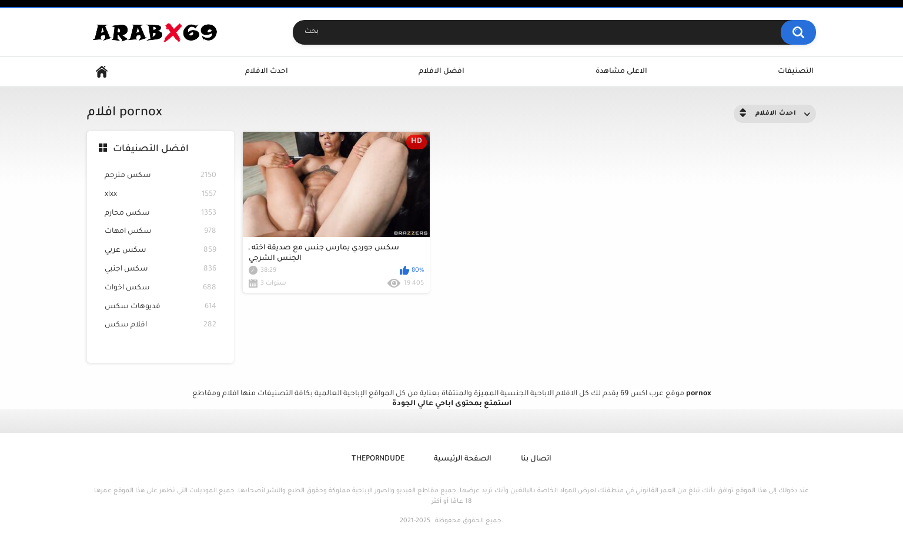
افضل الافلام (441, 72)
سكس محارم (160, 214)
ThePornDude (378, 459)
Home (101, 72)
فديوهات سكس (160, 307)
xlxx (160, 195)
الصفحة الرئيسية (462, 459)
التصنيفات (796, 72)
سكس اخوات (160, 288)
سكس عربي (160, 251)
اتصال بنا (536, 459)
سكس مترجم (160, 176)
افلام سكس (160, 326)
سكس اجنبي (160, 270)
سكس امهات (160, 232)
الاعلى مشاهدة (621, 72)
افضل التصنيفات (151, 149)
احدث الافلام (266, 72)
